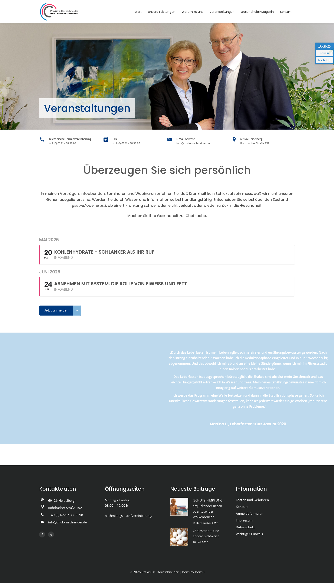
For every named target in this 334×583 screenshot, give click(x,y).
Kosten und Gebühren (252, 500)
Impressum (244, 520)
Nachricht (324, 60)
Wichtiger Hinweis (249, 534)
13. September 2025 (205, 523)
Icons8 (199, 572)
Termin (324, 53)
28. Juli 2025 (200, 542)
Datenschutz (245, 527)
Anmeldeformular (249, 513)
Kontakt (242, 506)
